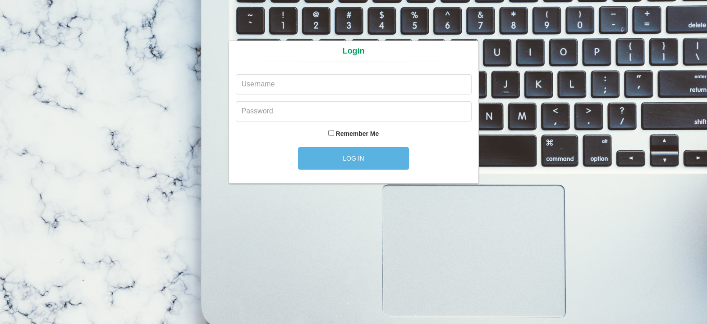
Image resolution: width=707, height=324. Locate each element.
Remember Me (357, 133)
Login (354, 50)
